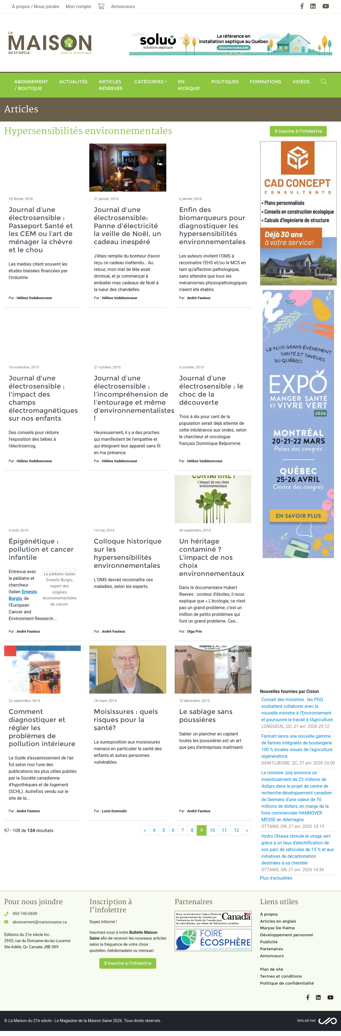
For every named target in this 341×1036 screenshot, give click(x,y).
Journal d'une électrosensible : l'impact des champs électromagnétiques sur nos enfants (43, 398)
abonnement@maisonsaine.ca (40, 922)
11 (224, 830)
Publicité (269, 941)
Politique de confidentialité (287, 983)
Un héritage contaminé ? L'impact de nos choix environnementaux (211, 557)
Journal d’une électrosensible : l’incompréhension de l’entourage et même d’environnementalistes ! (134, 398)
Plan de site (271, 969)
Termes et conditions (281, 976)
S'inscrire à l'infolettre (298, 131)
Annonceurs (272, 955)
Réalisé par (306, 1021)
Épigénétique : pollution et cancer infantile (41, 549)
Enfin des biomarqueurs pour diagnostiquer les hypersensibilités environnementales (212, 226)
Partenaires (271, 948)
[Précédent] (145, 830)
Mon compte (78, 6)
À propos (269, 914)
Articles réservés (111, 85)
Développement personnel (286, 934)
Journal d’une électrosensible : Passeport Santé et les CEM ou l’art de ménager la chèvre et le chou (41, 230)
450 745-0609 (25, 913)
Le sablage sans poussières (205, 716)
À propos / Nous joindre (35, 6)
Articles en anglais (278, 921)
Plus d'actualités (276, 878)
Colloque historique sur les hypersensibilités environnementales (128, 553)
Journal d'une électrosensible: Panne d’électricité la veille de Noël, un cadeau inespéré (127, 226)
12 (236, 830)
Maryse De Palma (277, 927)
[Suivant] (247, 830)
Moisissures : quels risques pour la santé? (126, 720)
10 (212, 830)
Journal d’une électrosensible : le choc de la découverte (211, 390)
